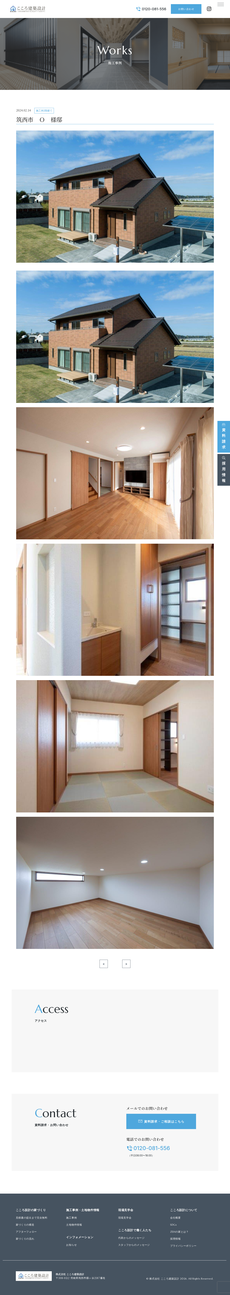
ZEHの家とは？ (179, 1231)
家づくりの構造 (25, 1224)
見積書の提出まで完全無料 (31, 1217)
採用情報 (175, 1238)
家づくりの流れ (25, 1238)
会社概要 (175, 1217)
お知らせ (71, 1244)
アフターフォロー (26, 1231)
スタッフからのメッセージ (134, 1244)
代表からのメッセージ (131, 1237)
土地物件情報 (74, 1224)
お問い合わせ (181, 9)
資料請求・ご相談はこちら (164, 1121)
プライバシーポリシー (183, 1245)
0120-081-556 (149, 9)
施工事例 (71, 1217)
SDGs (173, 1224)
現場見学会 (125, 1217)
